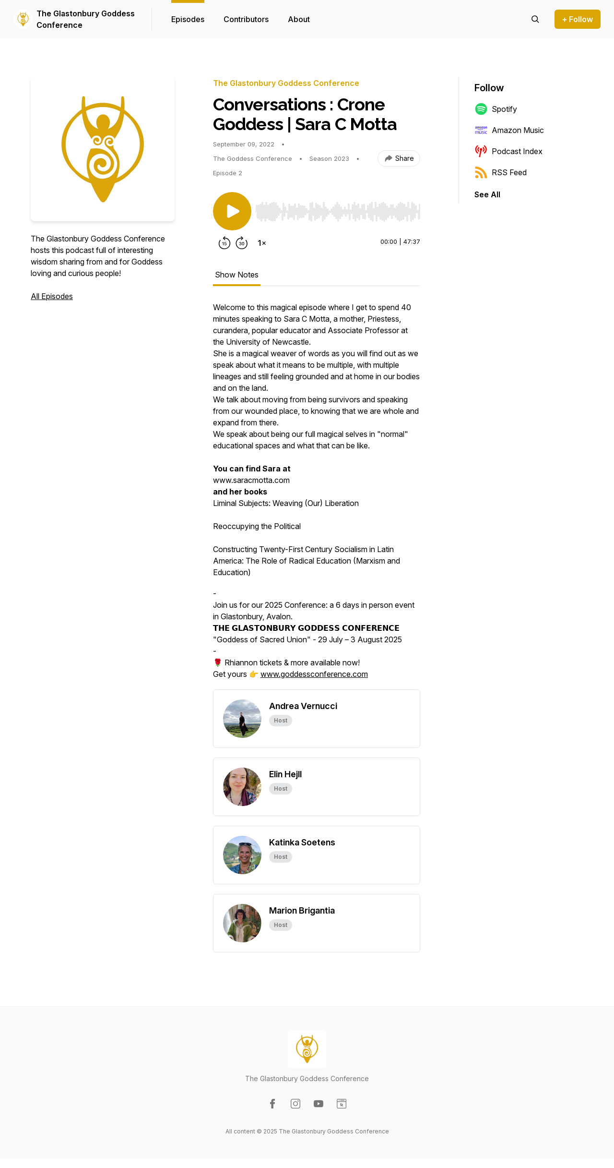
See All (487, 194)
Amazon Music (509, 130)
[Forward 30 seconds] (241, 243)
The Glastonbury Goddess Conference (85, 19)
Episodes (187, 19)
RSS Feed (500, 172)
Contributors (246, 19)
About (299, 19)
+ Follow (577, 19)
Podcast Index (508, 151)
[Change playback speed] (262, 243)
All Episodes (52, 296)
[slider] (337, 212)
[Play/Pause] (232, 211)
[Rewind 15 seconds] (224, 243)
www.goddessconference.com (314, 674)
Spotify (495, 109)
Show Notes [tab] (237, 274)
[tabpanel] (316, 495)
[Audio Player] (337, 209)
